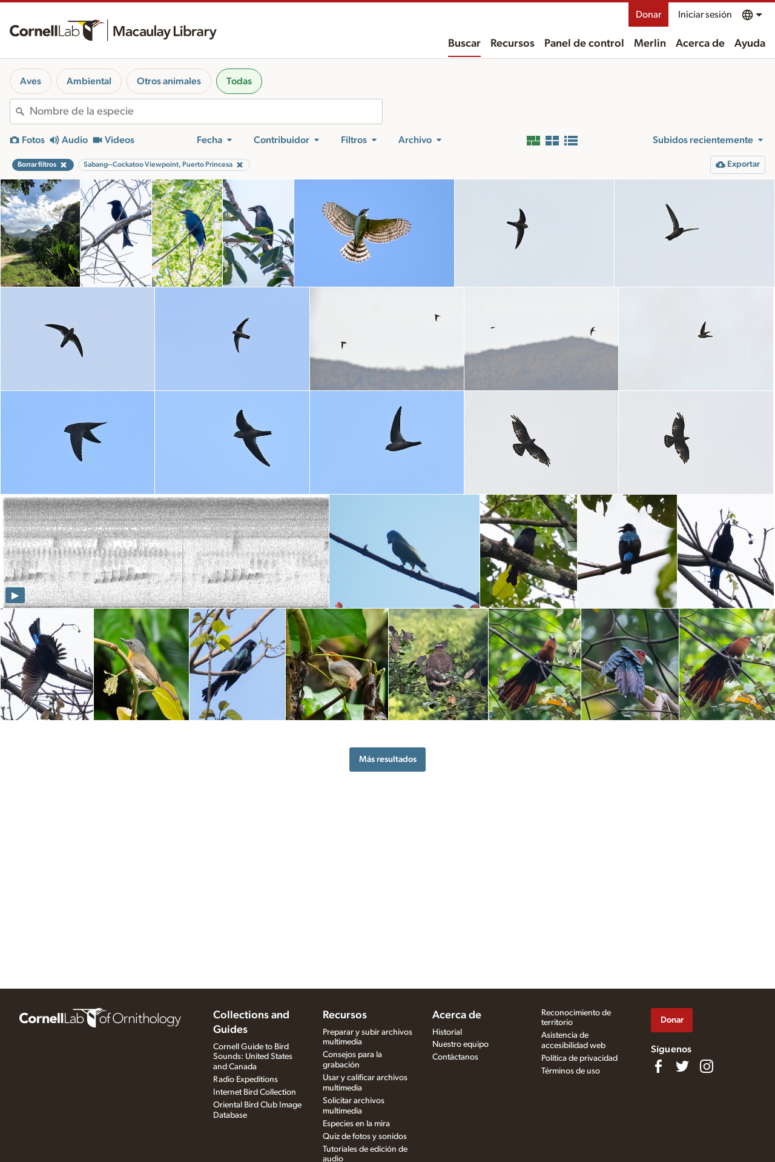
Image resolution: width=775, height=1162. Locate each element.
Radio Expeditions (245, 1079)
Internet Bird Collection (254, 1092)
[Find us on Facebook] (658, 1066)
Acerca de (700, 43)
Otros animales (169, 81)
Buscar (464, 43)
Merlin (650, 43)
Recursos (512, 43)
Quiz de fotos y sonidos (365, 1136)
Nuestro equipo (460, 1044)
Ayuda (749, 43)
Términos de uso (570, 1071)
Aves (30, 81)
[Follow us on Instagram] (706, 1066)
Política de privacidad (579, 1058)
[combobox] (206, 111)
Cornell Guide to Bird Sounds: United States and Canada (252, 1057)
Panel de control (584, 43)
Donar (648, 14)
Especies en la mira (356, 1124)
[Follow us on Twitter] (682, 1066)
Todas (239, 81)
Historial (447, 1032)
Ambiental (89, 81)
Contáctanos (455, 1057)
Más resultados (388, 759)
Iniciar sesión (705, 14)
